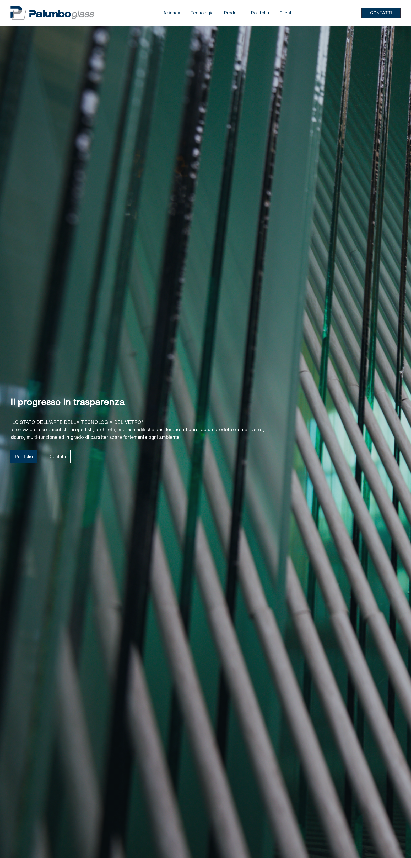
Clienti (286, 12)
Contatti (58, 456)
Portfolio (260, 12)
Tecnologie (202, 12)
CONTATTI (381, 12)
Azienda (171, 12)
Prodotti (232, 12)
